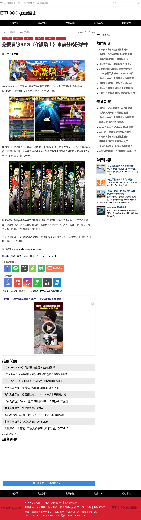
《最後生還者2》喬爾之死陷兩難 (115, 83)
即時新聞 (13, 23)
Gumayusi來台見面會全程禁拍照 (115, 69)
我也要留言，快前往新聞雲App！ (48, 483)
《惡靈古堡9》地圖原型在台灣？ (115, 64)
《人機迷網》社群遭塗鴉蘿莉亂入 (116, 146)
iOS (60, 38)
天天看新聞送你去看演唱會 (120, 166)
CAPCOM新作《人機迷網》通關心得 (117, 151)
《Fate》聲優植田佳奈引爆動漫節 (116, 88)
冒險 (18, 38)
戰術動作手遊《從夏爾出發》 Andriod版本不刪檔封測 (35, 394)
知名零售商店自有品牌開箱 (120, 179)
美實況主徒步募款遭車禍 (111, 122)
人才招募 (41, 507)
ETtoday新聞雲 (6, 2)
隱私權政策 (99, 507)
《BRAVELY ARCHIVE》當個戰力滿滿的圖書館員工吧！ (36, 381)
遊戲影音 (126, 23)
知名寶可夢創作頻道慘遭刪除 (113, 49)
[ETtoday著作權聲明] (50, 291)
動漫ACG (98, 23)
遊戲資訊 (70, 23)
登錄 (50, 38)
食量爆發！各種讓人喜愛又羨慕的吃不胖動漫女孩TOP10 (36, 428)
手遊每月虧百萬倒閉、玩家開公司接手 (118, 93)
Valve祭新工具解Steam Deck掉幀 (116, 73)
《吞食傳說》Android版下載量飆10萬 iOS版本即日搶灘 (36, 401)
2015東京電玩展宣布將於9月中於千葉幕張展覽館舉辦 (34, 415)
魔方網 (14, 54)
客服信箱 (86, 507)
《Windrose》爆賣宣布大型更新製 (116, 78)
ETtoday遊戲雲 (18, 12)
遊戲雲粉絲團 (42, 2)
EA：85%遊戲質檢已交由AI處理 (115, 132)
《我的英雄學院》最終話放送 (113, 59)
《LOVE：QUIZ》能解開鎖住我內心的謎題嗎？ (31, 367)
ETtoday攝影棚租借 (117, 207)
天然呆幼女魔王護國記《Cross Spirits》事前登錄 (31, 387)
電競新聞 (42, 23)
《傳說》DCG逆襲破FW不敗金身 (115, 54)
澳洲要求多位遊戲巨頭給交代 (113, 141)
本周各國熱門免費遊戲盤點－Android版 (26, 421)
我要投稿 (29, 507)
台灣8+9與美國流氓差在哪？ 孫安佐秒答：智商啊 (32, 299)
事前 (39, 38)
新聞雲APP (29, 2)
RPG (28, 38)
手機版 (19, 2)
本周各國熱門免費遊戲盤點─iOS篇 (23, 408)
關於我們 (52, 507)
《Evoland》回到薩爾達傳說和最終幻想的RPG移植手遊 (35, 374)
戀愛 (7, 38)
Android (52, 256)
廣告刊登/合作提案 (69, 507)
